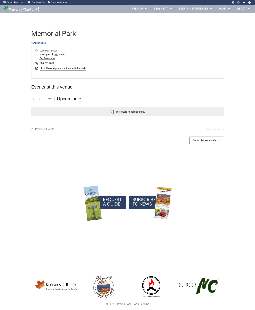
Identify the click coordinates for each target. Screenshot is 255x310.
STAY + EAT (163, 9)
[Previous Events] (33, 99)
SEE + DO (139, 9)
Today (49, 99)
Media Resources (127, 234)
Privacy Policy (213, 229)
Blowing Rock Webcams (127, 224)
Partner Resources (127, 239)
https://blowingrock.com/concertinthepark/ (63, 68)
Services (42, 229)
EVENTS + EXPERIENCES (195, 9)
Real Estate (42, 234)
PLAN (224, 9)
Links (212, 224)
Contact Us (212, 234)
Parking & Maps (127, 229)
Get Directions (47, 58)
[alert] (127, 111)
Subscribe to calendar (205, 140)
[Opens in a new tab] (104, 286)
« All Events (38, 42)
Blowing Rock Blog (42, 224)
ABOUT (243, 9)
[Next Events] (40, 99)
